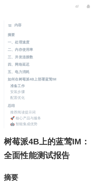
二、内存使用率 (20, 50)
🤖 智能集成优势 (24, 124)
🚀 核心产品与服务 (25, 118)
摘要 (11, 35)
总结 (11, 105)
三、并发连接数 (20, 57)
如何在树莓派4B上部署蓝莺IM (32, 79)
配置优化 (17, 98)
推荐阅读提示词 (23, 112)
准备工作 (17, 86)
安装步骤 (17, 92)
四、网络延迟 (18, 64)
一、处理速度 (18, 42)
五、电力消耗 (18, 72)
